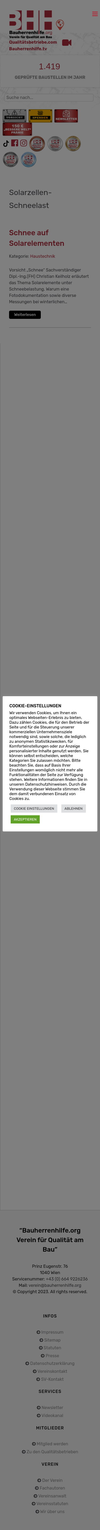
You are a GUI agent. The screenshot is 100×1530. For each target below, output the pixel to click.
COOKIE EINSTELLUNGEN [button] (34, 809)
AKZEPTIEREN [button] (25, 819)
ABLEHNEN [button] (74, 809)
